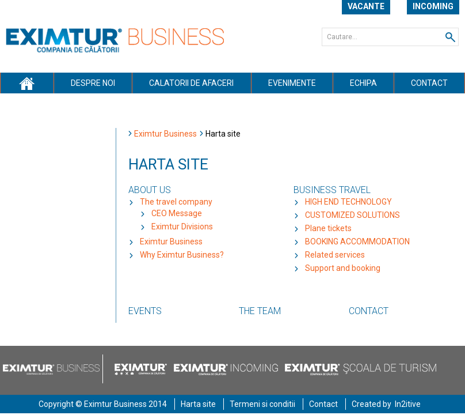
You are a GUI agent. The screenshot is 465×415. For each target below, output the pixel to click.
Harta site (198, 404)
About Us (149, 189)
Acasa (27, 83)
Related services (335, 254)
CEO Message (176, 213)
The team (260, 310)
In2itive (408, 404)
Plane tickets (328, 228)
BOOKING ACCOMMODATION (357, 241)
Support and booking (342, 268)
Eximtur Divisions (182, 226)
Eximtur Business (165, 133)
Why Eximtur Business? (182, 254)
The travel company (176, 201)
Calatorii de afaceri (191, 83)
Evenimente (292, 83)
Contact (429, 83)
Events (145, 310)
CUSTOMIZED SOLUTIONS (352, 215)
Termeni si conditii (262, 404)
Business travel (332, 189)
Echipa (363, 83)
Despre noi (93, 83)
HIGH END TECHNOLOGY (348, 201)
